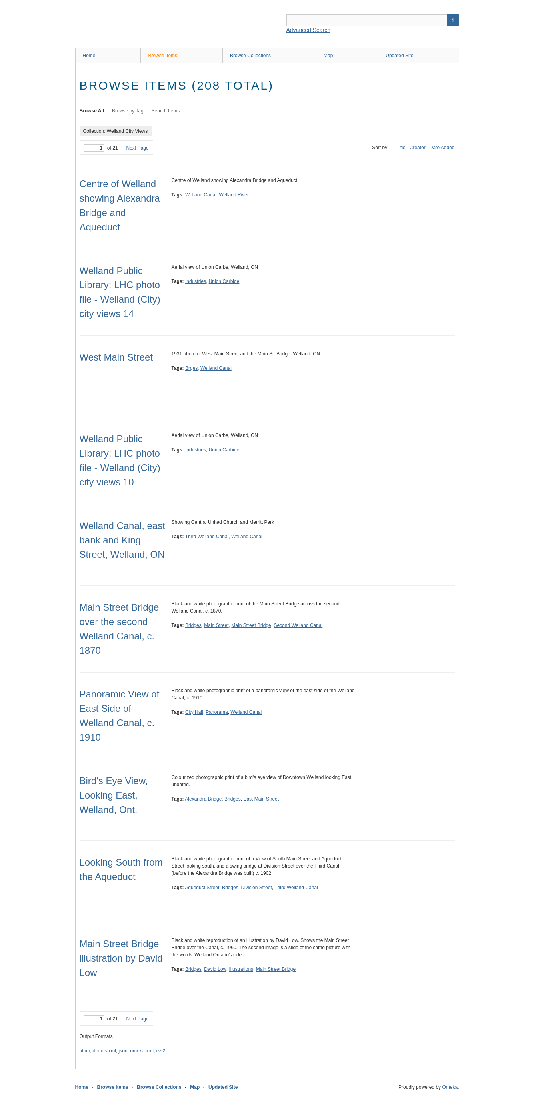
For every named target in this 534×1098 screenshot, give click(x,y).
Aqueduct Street (202, 887)
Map (328, 55)
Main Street (216, 625)
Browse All (92, 111)
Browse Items (162, 55)
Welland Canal (200, 195)
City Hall (194, 712)
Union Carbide (224, 281)
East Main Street (261, 799)
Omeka (450, 1087)
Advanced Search (308, 30)
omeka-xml (142, 1051)
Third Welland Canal (207, 536)
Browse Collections (250, 55)
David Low (215, 969)
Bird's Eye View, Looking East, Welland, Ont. (114, 795)
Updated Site (399, 55)
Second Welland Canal (298, 625)
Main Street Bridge (251, 625)
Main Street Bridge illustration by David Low (121, 958)
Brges (191, 368)
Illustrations (241, 969)
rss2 (161, 1051)
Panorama (217, 712)
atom (85, 1051)
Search (453, 20)
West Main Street (116, 357)
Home (89, 55)
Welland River (233, 195)
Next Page (137, 148)
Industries (195, 281)
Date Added (442, 147)
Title (401, 147)
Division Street (256, 887)
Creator (418, 147)
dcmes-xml (104, 1051)
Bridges (193, 625)
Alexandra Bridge (203, 799)
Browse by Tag (128, 111)
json (123, 1051)
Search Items (166, 111)
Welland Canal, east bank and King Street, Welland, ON (122, 540)
